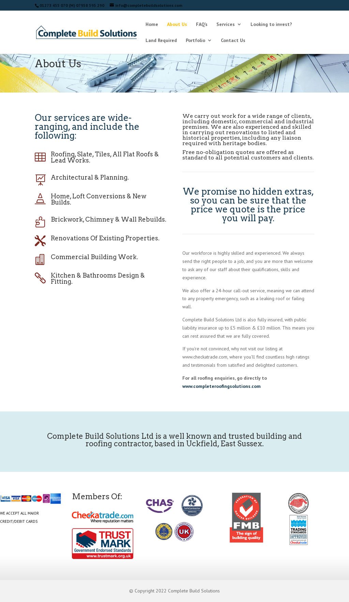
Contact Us (233, 40)
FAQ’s (202, 24)
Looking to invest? (271, 24)
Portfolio (195, 40)
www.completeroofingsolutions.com (221, 386)
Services (225, 24)
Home (152, 24)
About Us (177, 24)
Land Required (161, 40)
